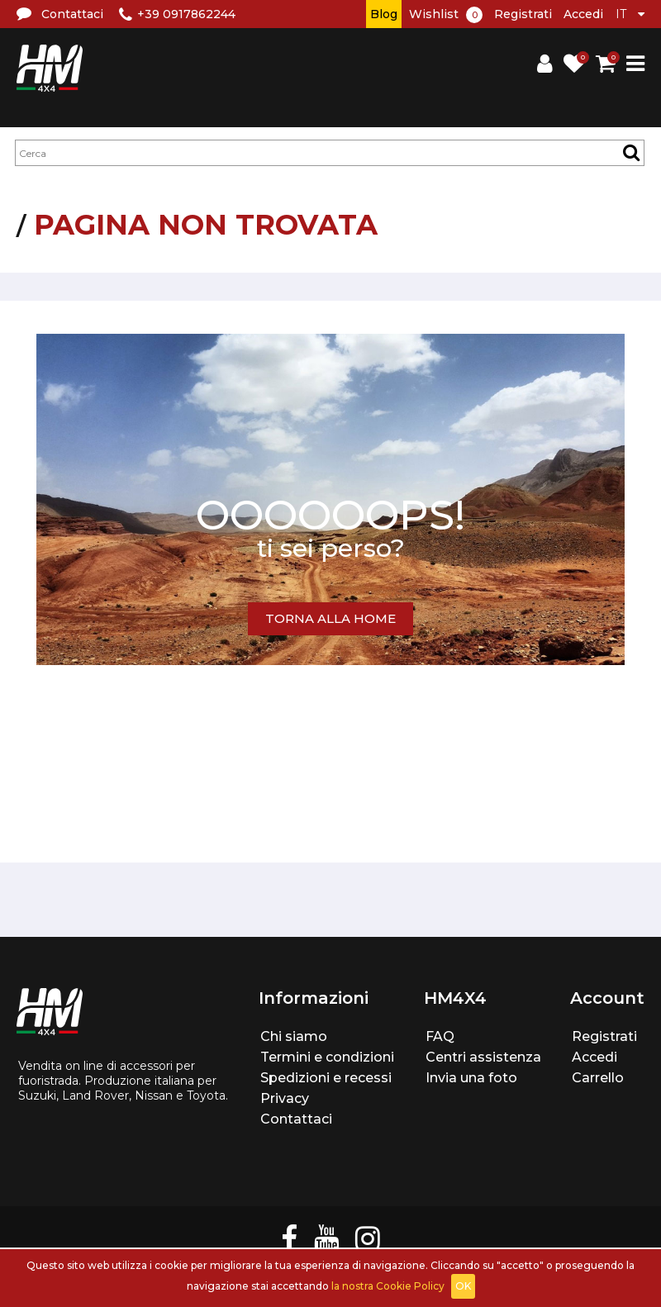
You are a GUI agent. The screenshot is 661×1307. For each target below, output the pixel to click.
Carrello (598, 1078)
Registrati (523, 14)
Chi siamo (293, 1036)
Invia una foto (471, 1078)
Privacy (284, 1098)
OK (463, 1286)
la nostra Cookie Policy (388, 1286)
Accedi (583, 14)
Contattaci (296, 1119)
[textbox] (329, 153)
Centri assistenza (483, 1057)
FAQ (440, 1036)
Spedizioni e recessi (326, 1078)
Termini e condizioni (327, 1057)
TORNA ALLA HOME (330, 618)
